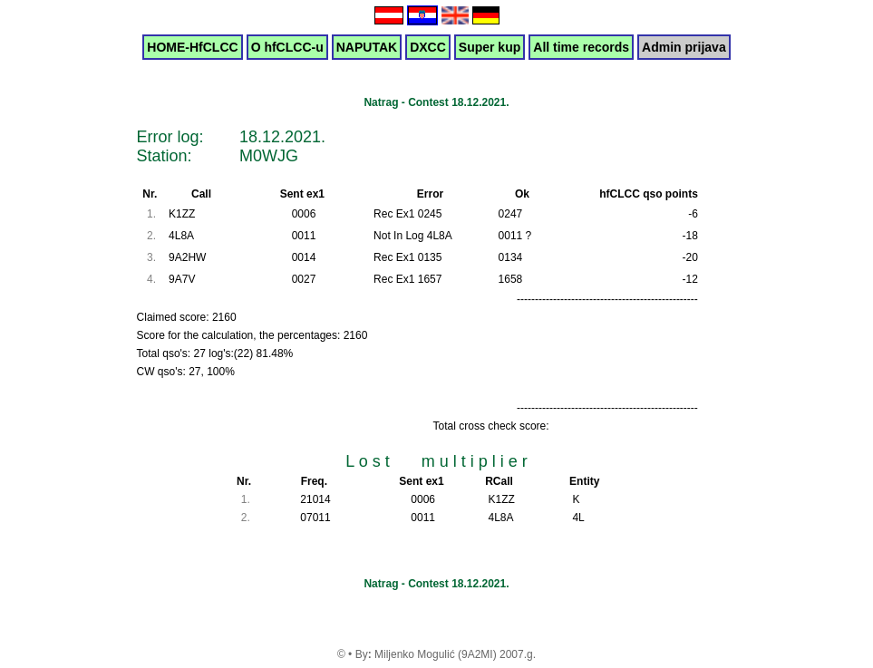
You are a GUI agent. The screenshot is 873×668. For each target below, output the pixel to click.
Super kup (489, 47)
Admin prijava (684, 47)
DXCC (428, 47)
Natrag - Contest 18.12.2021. (436, 102)
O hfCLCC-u (287, 47)
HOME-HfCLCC (192, 47)
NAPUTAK (366, 47)
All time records (581, 47)
